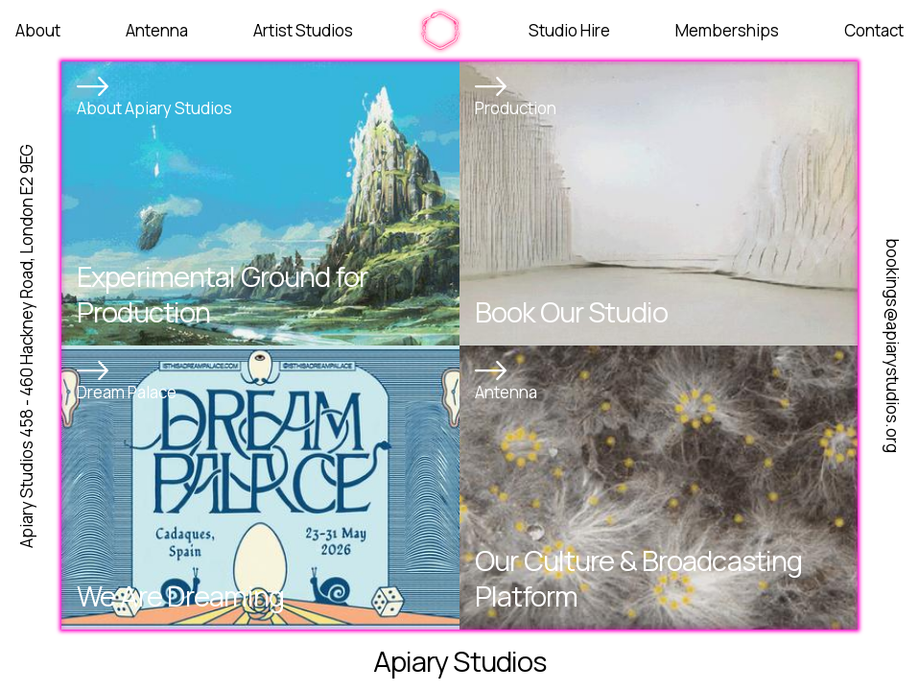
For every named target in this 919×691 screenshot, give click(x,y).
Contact (874, 30)
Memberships (727, 30)
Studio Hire (569, 30)
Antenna (157, 30)
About (37, 30)
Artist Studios (303, 30)
